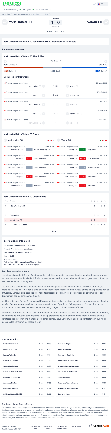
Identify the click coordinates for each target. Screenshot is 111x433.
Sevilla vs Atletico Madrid (12, 394)
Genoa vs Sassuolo (65, 349)
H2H (56, 31)
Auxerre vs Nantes (10, 383)
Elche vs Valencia (9, 355)
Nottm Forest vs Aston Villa (68, 361)
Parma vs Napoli (64, 377)
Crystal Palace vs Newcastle (68, 366)
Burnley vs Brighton (10, 349)
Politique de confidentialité (62, 427)
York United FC (11, 64)
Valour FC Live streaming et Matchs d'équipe (21, 264)
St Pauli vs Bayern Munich (12, 372)
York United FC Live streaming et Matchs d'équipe (23, 262)
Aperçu (49, 31)
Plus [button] (55, 231)
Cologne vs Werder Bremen (68, 383)
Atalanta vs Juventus (10, 388)
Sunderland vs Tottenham (67, 372)
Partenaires (76, 426)
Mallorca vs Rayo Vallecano (68, 388)
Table (62, 31)
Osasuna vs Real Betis (66, 355)
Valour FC (102, 64)
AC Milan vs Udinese (10, 361)
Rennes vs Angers (64, 344)
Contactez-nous (48, 427)
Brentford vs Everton (10, 344)
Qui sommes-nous (36, 427)
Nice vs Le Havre (64, 394)
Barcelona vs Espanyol (11, 377)
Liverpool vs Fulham (10, 366)
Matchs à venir (10, 339)
